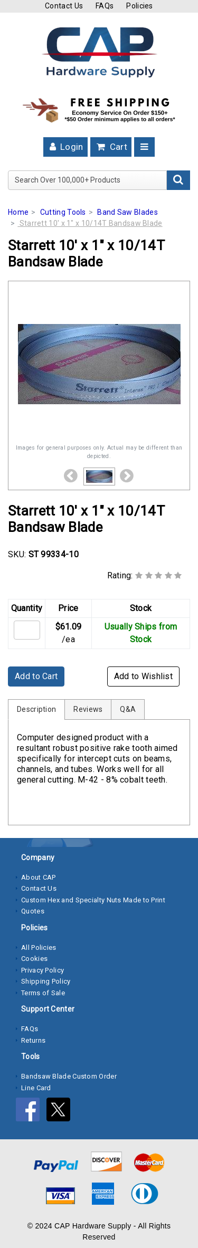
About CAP (38, 877)
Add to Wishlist (143, 676)
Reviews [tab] (87, 709)
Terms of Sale (43, 993)
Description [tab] (36, 709)
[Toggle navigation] (144, 147)
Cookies (34, 959)
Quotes (32, 911)
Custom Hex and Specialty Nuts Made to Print (93, 900)
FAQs (105, 6)
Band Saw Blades (127, 212)
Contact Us (64, 6)
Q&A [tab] (128, 709)
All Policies (38, 947)
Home (18, 212)
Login (65, 146)
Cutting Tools (63, 212)
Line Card (36, 1088)
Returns (33, 1040)
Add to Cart (36, 676)
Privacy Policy (42, 970)
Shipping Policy (46, 981)
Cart (111, 146)
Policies (139, 6)
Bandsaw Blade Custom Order (69, 1076)
